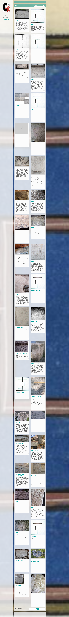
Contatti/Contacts (5, 36)
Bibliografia (6, 21)
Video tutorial (6, 40)
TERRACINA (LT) (19, 560)
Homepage (6, 15)
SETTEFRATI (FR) (34, 475)
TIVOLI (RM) (18, 585)
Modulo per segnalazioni (6, 34)
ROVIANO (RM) (34, 321)
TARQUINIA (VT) (34, 536)
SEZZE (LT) (18, 501)
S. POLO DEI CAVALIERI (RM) (22, 353)
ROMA (17, 20)
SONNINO (18, 532)
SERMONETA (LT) (19, 443)
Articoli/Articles (6, 17)
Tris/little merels (6, 25)
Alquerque (6, 23)
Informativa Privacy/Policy (6, 38)
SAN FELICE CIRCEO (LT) (21, 392)
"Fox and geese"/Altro (6, 27)
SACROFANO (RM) (35, 363)
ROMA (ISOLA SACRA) (35, 290)
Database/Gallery (6, 19)
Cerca (44, 5)
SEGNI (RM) (18, 422)
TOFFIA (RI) (33, 594)
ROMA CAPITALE (19, 327)
